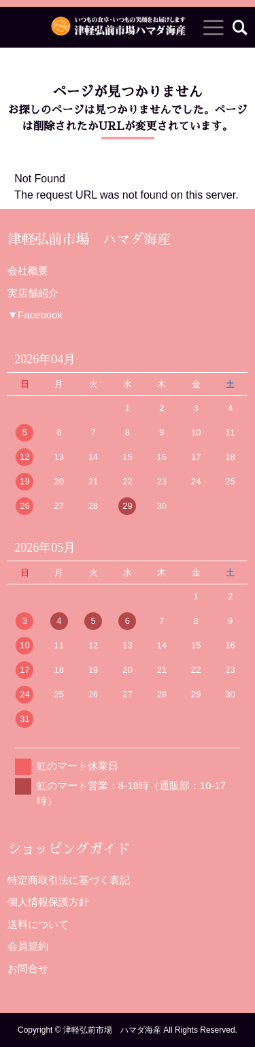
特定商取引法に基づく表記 (68, 880)
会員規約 (27, 946)
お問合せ (27, 968)
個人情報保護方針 (48, 902)
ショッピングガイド (68, 849)
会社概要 (27, 270)
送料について (38, 924)
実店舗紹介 (32, 293)
